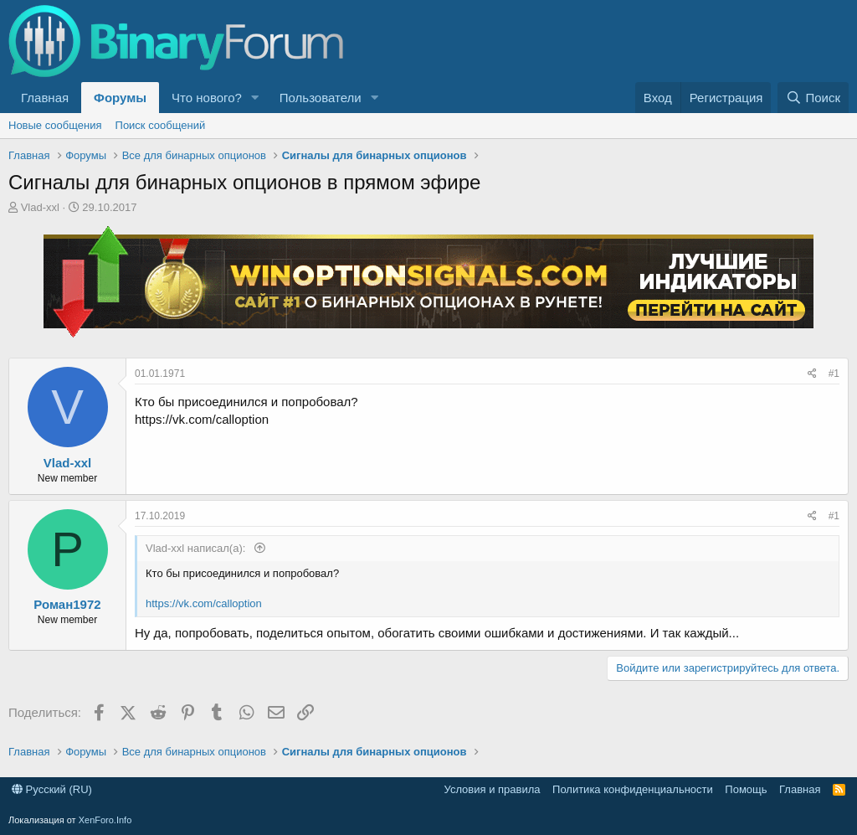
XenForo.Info (105, 820)
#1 (834, 373)
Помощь (746, 789)
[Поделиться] (812, 374)
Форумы (120, 97)
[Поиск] (813, 97)
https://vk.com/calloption (204, 603)
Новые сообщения (55, 125)
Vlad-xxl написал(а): (197, 548)
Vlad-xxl (40, 207)
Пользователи (321, 97)
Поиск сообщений (160, 125)
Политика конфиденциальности (632, 789)
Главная (45, 97)
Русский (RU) (52, 789)
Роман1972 (66, 604)
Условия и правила (492, 789)
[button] (255, 97)
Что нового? (207, 97)
